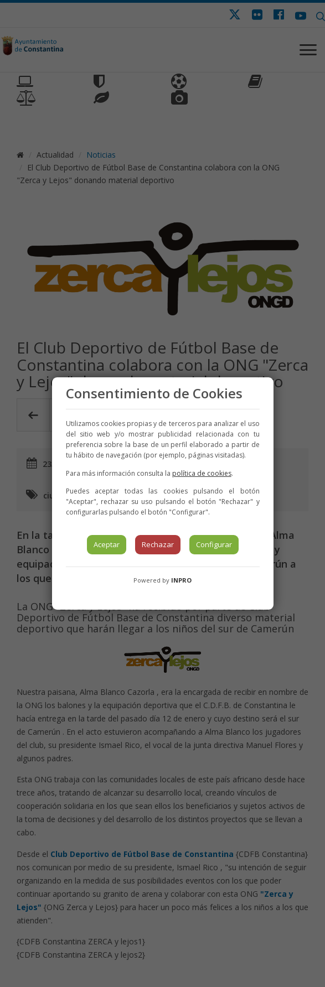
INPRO (181, 580)
